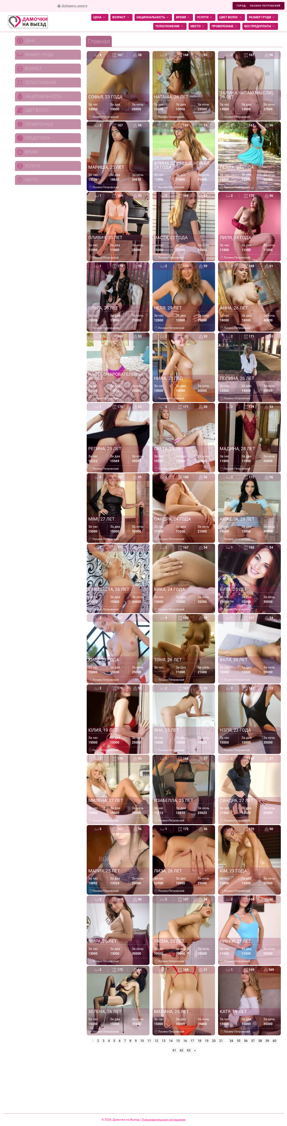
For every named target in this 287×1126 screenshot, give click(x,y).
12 (156, 1041)
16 (185, 1041)
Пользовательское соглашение (164, 1119)
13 (163, 1041)
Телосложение (170, 26)
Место (198, 26)
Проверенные (225, 26)
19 (206, 1041)
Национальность (153, 17)
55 (238, 1041)
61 (174, 1050)
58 (260, 1041)
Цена (99, 17)
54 (231, 1041)
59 (267, 1041)
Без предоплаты (260, 26)
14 (171, 1041)
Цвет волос (231, 17)
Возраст (121, 17)
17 (192, 1041)
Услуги (205, 17)
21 (221, 1041)
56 (246, 1041)
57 (253, 1041)
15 (178, 1041)
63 (189, 1050)
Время (183, 17)
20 (214, 1041)
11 (149, 1041)
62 (181, 1050)
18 (199, 1041)
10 (142, 1041)
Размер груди (262, 17)
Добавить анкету (72, 6)
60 (274, 1041)
